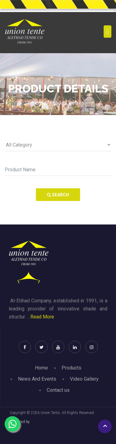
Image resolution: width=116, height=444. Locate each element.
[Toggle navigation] (107, 31)
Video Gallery (84, 379)
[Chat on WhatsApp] (12, 424)
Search (58, 194)
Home (41, 368)
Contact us (58, 390)
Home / (40, 103)
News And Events (37, 379)
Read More (42, 317)
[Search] (58, 170)
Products (71, 368)
